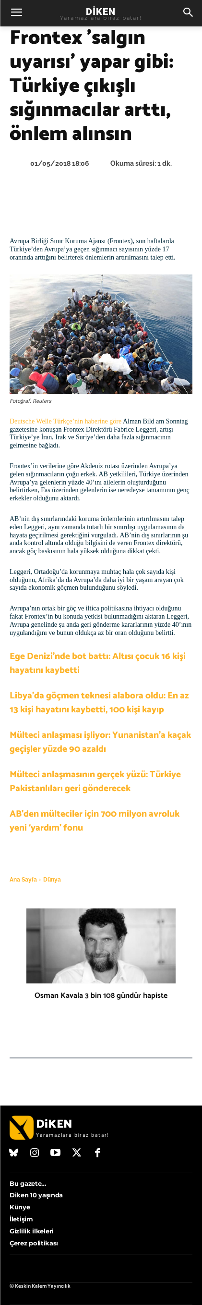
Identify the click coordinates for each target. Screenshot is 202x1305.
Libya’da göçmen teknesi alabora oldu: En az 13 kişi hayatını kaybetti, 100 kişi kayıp (99, 702)
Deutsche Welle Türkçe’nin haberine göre (65, 421)
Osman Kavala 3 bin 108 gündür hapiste (101, 995)
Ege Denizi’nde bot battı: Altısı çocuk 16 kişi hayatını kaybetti (98, 663)
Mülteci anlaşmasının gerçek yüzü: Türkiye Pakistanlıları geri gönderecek (95, 781)
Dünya (52, 879)
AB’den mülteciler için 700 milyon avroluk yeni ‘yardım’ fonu (94, 821)
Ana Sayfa (23, 879)
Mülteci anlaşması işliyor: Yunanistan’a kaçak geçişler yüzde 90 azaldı (100, 742)
